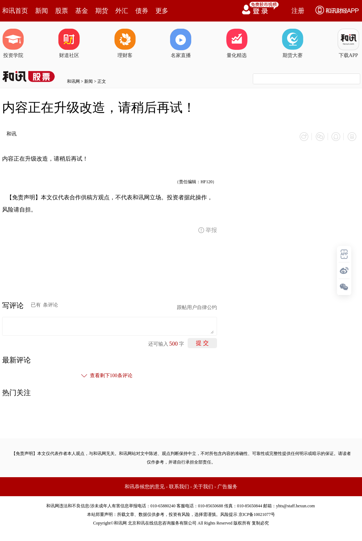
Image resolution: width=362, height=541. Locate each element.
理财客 (125, 43)
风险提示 (228, 514)
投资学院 (13, 43)
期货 (101, 10)
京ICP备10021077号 (256, 514)
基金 (81, 10)
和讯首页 (15, 10)
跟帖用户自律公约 (197, 307)
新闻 (41, 10)
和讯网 (73, 81)
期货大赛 (292, 43)
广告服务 (227, 486)
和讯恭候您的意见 (145, 486)
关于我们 (203, 486)
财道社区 (69, 43)
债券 (141, 10)
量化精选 (236, 43)
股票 (61, 10)
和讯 (11, 134)
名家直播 (181, 43)
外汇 (121, 10)
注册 (297, 10)
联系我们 (179, 486)
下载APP (348, 43)
